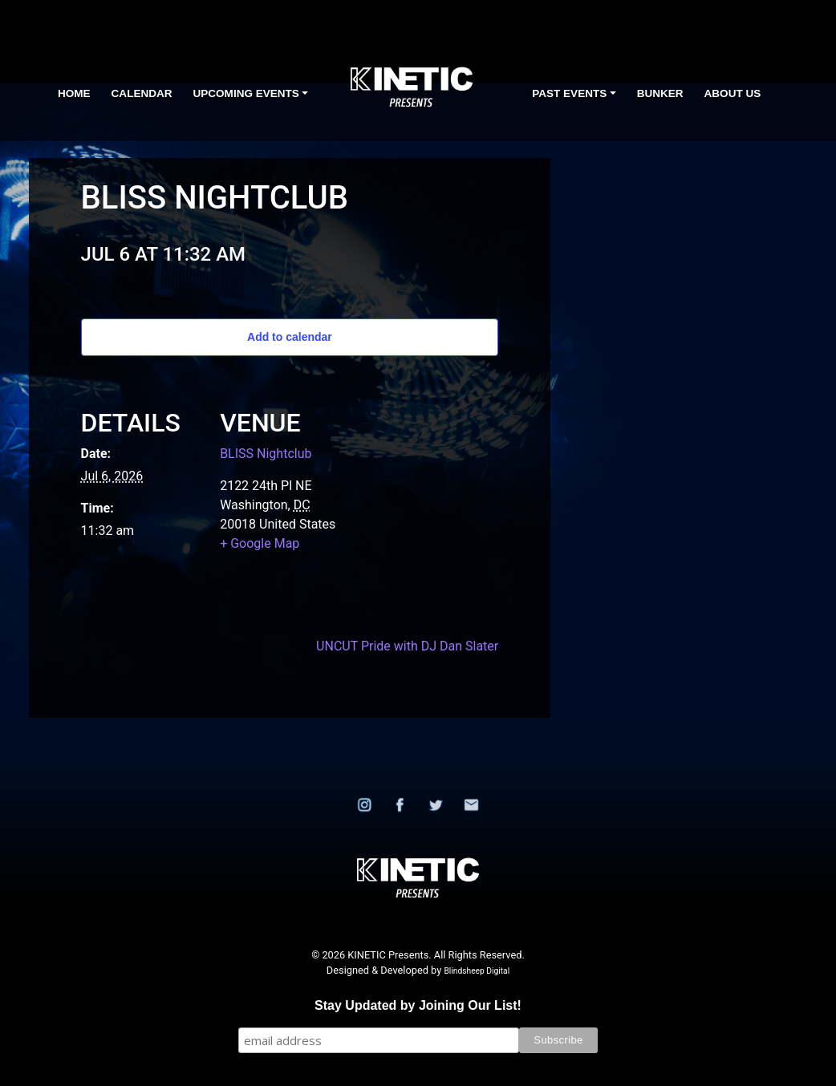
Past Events (569, 93)
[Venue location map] (419, 492)
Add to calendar (289, 336)
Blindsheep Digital (476, 971)
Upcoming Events (246, 93)
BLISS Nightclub (265, 453)
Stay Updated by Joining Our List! (418, 1005)
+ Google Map (259, 543)
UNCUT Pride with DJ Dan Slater (407, 646)
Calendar (142, 93)
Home (74, 93)
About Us (732, 93)
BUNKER (660, 93)
